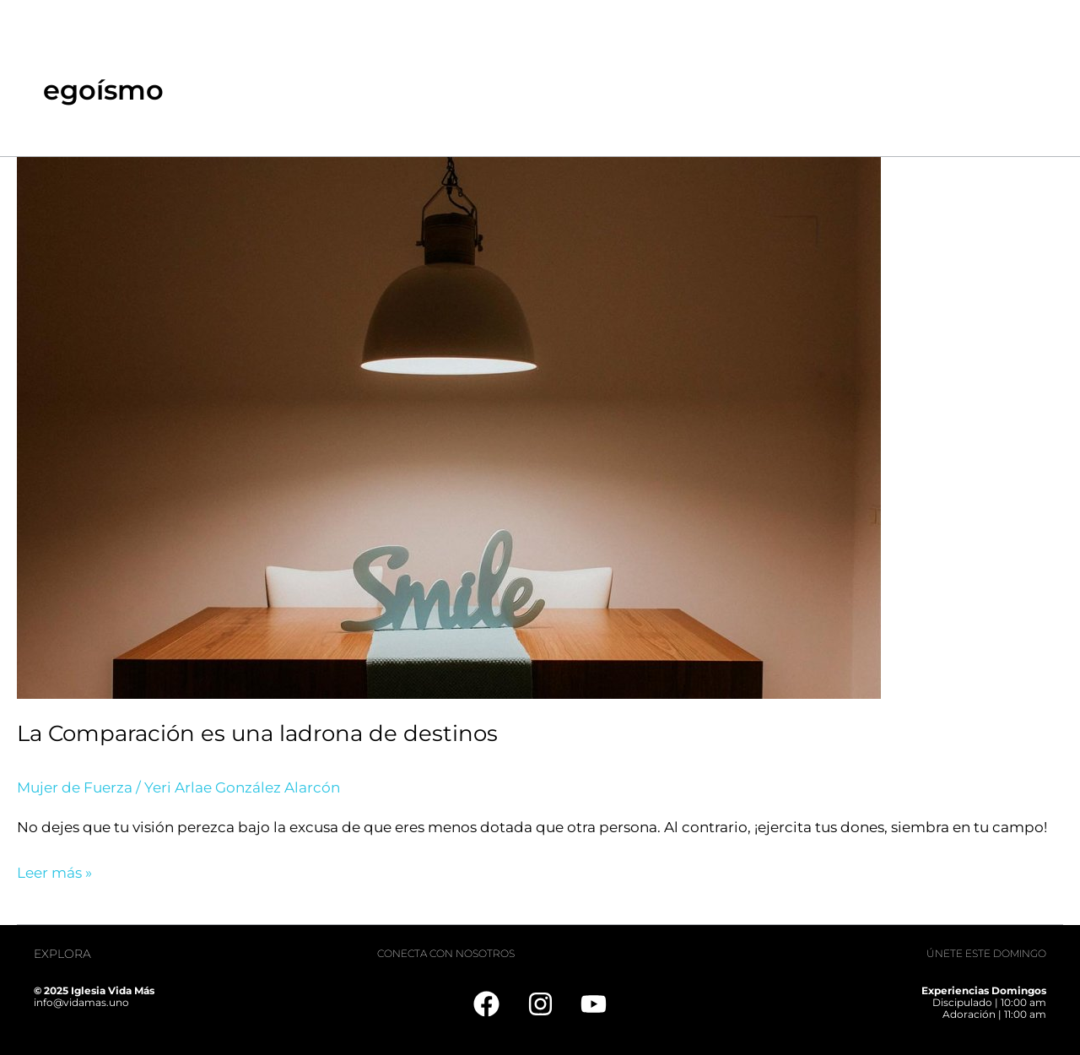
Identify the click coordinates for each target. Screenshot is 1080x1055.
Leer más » (54, 871)
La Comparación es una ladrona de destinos (257, 733)
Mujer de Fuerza (74, 787)
